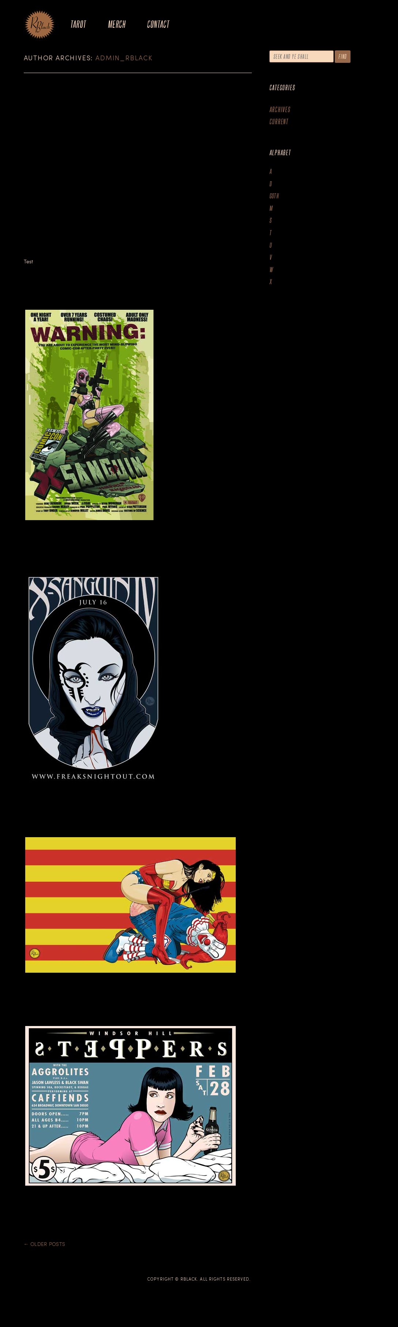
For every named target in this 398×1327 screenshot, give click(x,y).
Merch (116, 24)
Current (279, 121)
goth (274, 196)
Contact (158, 24)
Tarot (78, 24)
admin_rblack (124, 57)
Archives (280, 109)
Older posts (44, 1243)
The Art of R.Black (40, 25)
